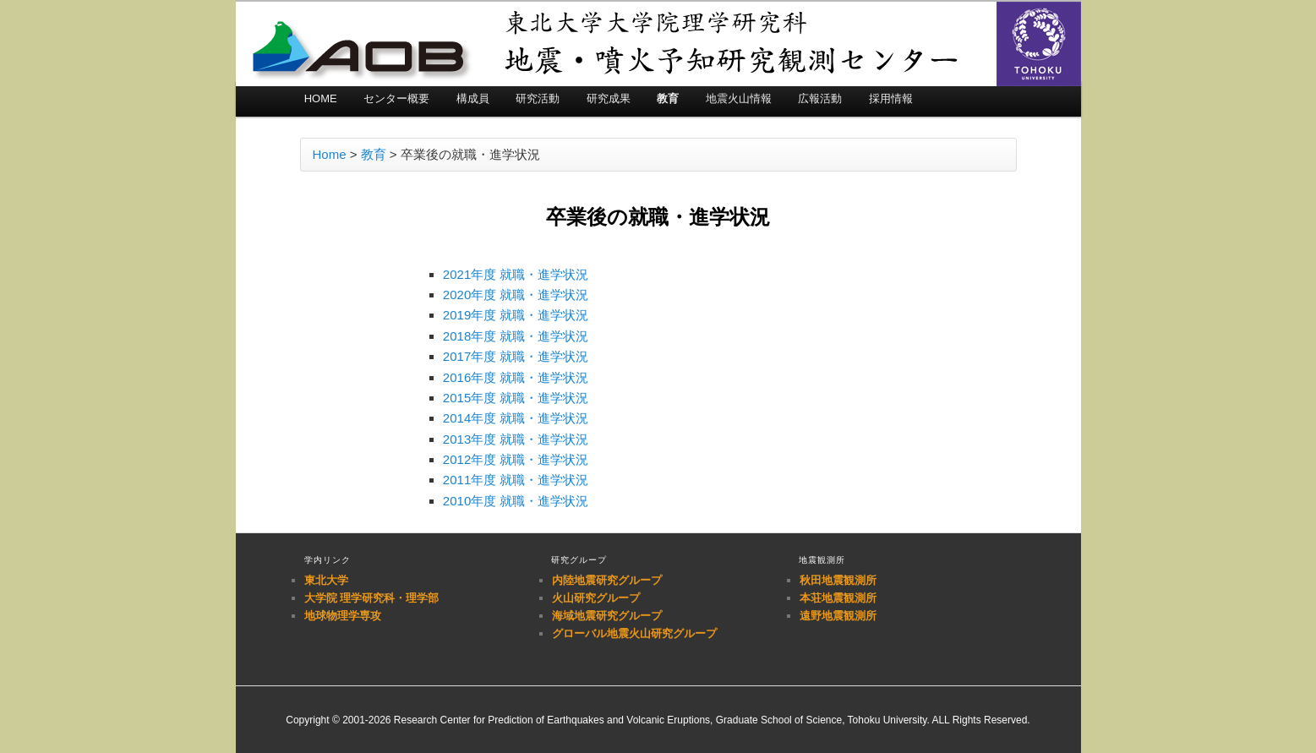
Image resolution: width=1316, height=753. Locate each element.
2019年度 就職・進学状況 (516, 315)
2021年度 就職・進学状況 (516, 274)
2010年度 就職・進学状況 (516, 501)
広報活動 (820, 98)
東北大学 (326, 580)
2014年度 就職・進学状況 (516, 418)
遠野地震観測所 (838, 615)
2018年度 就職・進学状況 (516, 336)
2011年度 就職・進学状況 (516, 479)
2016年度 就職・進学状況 (516, 377)
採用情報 (891, 98)
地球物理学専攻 (342, 615)
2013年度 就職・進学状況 (516, 439)
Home (330, 154)
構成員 (472, 98)
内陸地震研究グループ (607, 580)
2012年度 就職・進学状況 (516, 459)
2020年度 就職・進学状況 (516, 294)
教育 (668, 98)
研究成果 (609, 98)
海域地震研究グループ (607, 615)
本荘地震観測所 (838, 598)
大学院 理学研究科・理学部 (372, 598)
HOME (320, 98)
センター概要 (396, 98)
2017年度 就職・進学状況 (516, 356)
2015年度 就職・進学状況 (516, 397)
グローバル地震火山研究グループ (634, 633)
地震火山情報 (739, 98)
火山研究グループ (596, 598)
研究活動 (538, 98)
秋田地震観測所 (838, 580)
